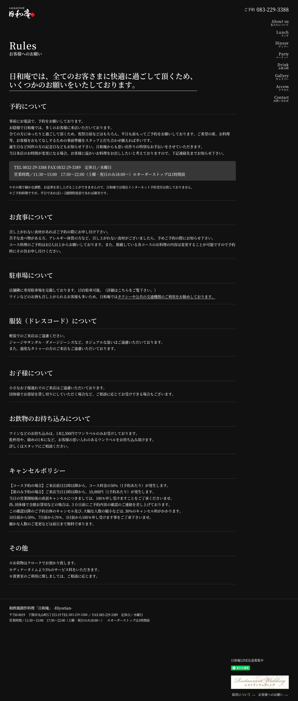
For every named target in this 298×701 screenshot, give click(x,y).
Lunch (265, 33)
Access (265, 88)
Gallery (265, 77)
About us (265, 23)
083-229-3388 (78, 614)
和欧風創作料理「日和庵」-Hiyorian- (23, 13)
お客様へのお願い (271, 694)
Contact (265, 98)
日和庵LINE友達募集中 (247, 660)
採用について (240, 694)
